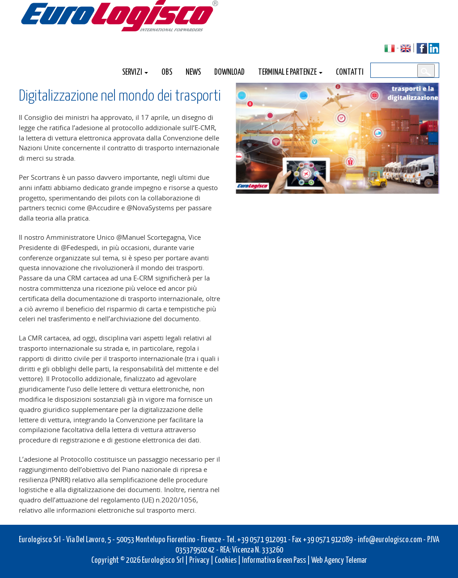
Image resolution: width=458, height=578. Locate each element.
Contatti (350, 71)
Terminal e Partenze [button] (290, 71)
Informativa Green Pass (274, 559)
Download (229, 71)
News (193, 71)
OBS (166, 71)
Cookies (226, 559)
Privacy (199, 559)
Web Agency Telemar (339, 559)
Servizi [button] (135, 71)
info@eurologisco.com (390, 539)
